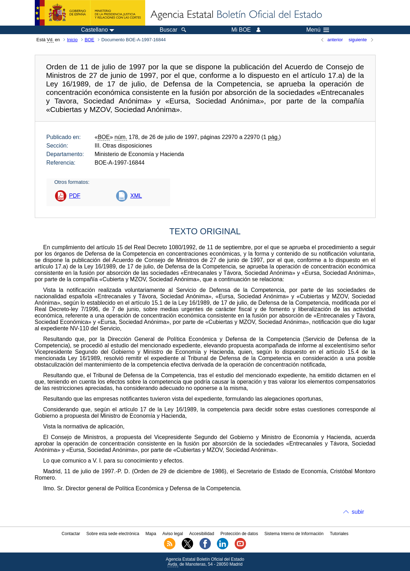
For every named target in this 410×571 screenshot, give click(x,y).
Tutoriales (339, 533)
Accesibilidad (201, 533)
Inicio (72, 39)
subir (358, 512)
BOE (89, 39)
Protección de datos (239, 533)
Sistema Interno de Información (294, 533)
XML (136, 196)
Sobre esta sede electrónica (112, 533)
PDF (75, 196)
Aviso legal (173, 533)
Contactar (71, 533)
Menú (317, 30)
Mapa (151, 533)
